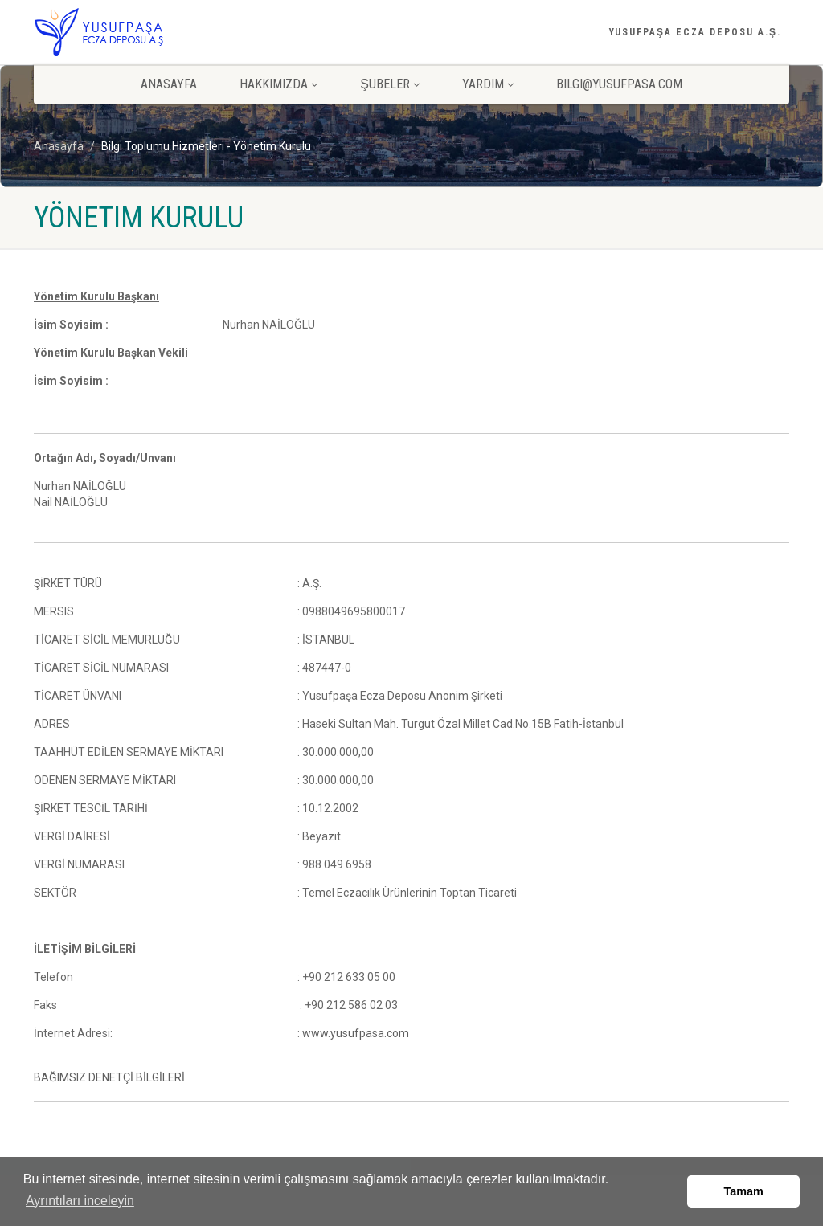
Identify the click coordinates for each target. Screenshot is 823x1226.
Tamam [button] (744, 1191)
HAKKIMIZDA (278, 84)
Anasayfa (59, 146)
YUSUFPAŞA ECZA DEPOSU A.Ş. (695, 32)
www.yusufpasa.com (355, 1033)
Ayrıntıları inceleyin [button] (80, 1201)
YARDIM (488, 84)
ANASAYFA (169, 84)
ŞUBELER (390, 84)
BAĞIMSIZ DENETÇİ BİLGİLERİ (109, 1077)
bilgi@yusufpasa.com (619, 84)
